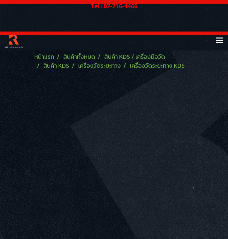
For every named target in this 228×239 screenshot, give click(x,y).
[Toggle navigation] (219, 41)
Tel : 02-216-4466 (114, 6)
